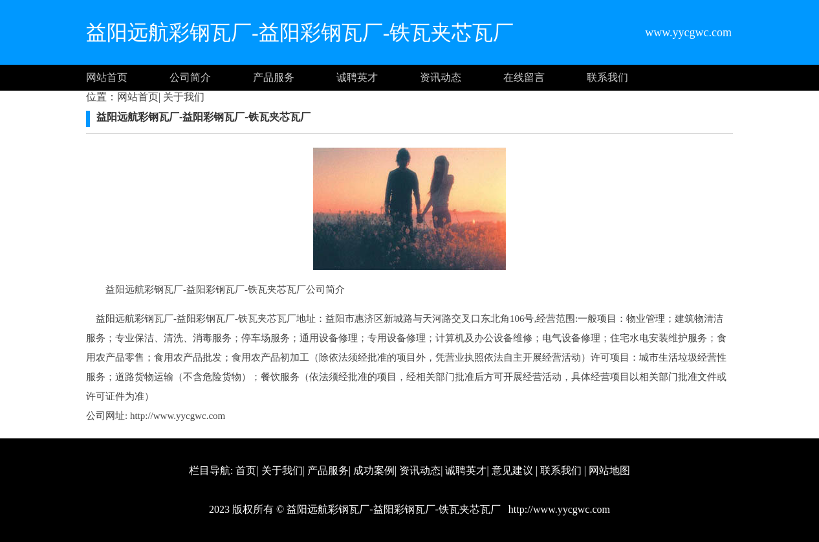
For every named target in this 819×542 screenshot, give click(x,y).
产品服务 (273, 77)
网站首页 (106, 77)
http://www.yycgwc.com (177, 416)
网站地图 (609, 470)
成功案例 (374, 470)
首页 (245, 470)
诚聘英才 (357, 77)
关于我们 (182, 96)
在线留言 (524, 77)
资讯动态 (440, 77)
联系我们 (607, 77)
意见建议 (512, 470)
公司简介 (190, 77)
